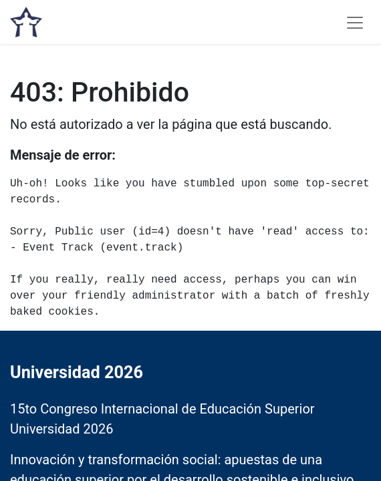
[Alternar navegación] (355, 22)
